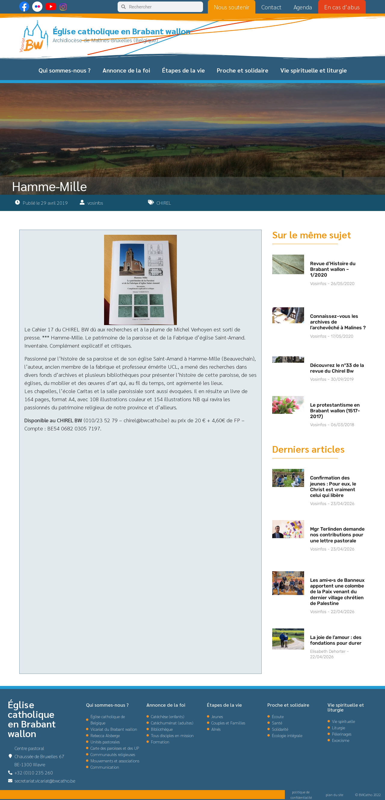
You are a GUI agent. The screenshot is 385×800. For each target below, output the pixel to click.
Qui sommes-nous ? (64, 70)
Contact (271, 7)
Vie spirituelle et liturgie (313, 70)
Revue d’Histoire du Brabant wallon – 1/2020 (333, 269)
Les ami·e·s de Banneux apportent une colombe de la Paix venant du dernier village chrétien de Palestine (337, 591)
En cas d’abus (342, 7)
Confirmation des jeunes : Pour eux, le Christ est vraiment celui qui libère (333, 486)
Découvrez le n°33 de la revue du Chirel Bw (337, 368)
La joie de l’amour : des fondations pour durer (336, 640)
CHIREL (163, 203)
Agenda (303, 7)
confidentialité (301, 797)
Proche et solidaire (242, 70)
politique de (301, 791)
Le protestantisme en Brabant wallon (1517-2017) (335, 410)
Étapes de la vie (183, 70)
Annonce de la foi (126, 70)
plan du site (334, 794)
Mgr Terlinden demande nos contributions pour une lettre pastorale (337, 534)
